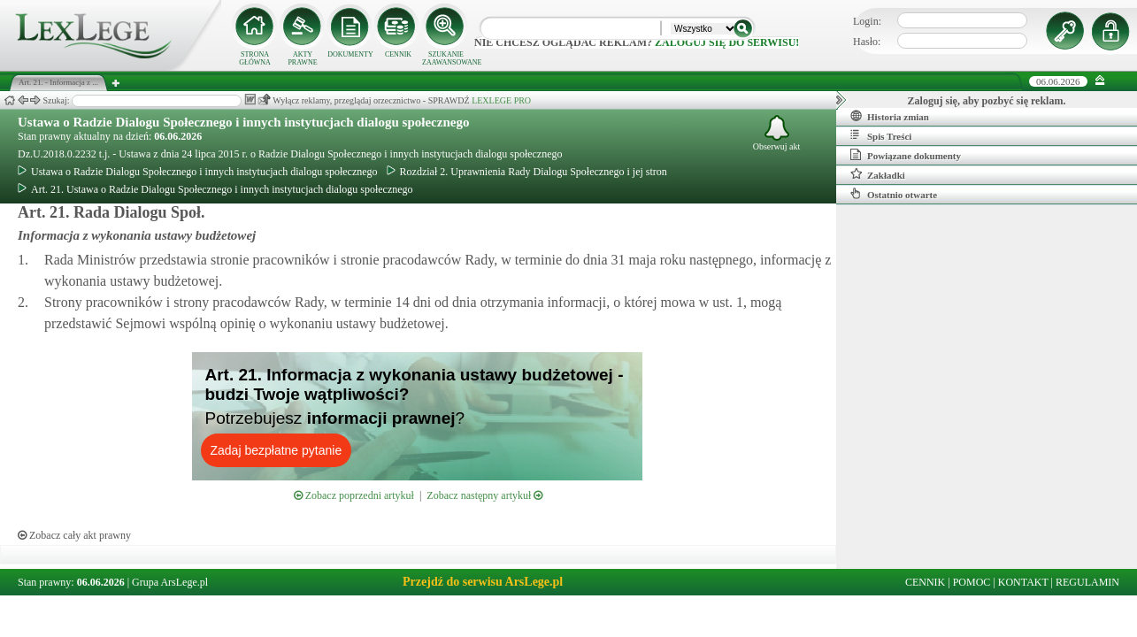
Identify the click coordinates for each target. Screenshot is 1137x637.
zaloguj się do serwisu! (727, 42)
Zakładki (877, 174)
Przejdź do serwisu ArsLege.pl (483, 581)
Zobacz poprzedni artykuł (354, 495)
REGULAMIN (1087, 582)
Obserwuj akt (777, 133)
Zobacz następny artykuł (484, 495)
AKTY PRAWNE (302, 58)
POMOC (972, 582)
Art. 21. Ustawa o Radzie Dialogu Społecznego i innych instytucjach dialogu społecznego (215, 189)
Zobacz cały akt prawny (74, 535)
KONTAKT (1023, 582)
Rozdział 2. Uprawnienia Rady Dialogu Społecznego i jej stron (527, 171)
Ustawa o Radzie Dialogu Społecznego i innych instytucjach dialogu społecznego (243, 122)
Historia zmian (889, 116)
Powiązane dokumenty (905, 155)
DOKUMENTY (350, 54)
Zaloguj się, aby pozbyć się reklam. (987, 101)
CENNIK (398, 54)
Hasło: (866, 41)
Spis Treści (880, 135)
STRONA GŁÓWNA (255, 58)
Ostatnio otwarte (893, 194)
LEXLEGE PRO (501, 100)
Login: (867, 21)
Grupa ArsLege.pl (170, 582)
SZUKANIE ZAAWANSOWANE (446, 58)
